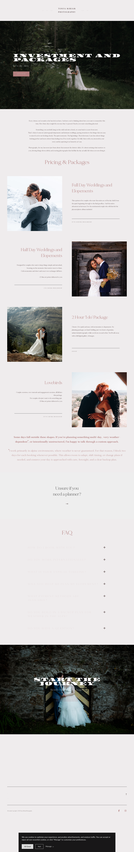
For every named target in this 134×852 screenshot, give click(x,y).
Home (42, 10)
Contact (87, 10)
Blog (91, 10)
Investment (52, 10)
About (47, 10)
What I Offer (82, 10)
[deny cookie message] (39, 846)
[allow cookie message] (27, 846)
